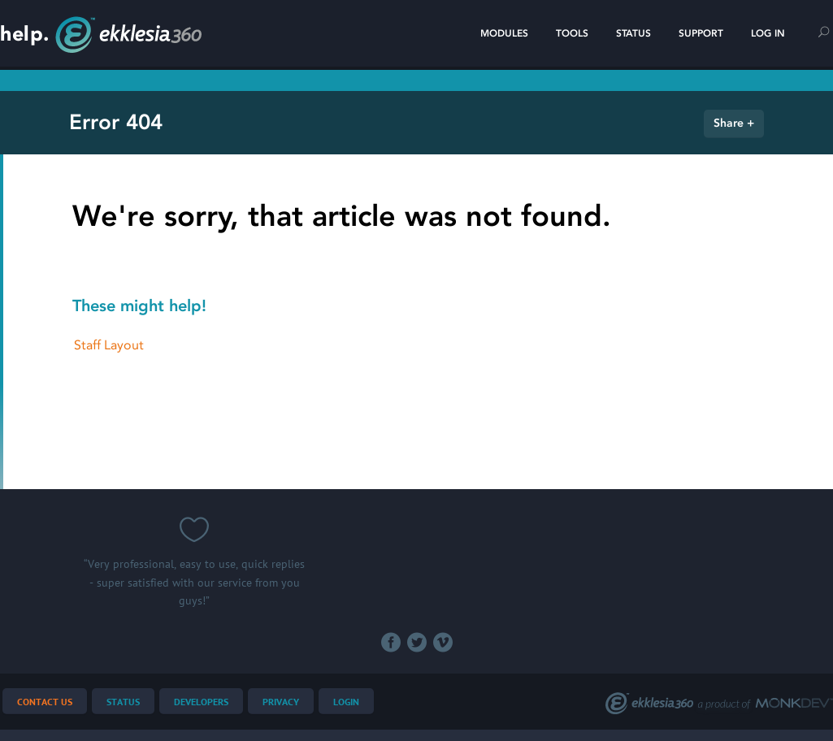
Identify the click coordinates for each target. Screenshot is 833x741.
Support (701, 33)
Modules (504, 33)
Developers (201, 702)
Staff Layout (109, 345)
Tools (572, 33)
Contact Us (44, 702)
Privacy (280, 702)
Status (633, 33)
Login (346, 702)
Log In (768, 33)
